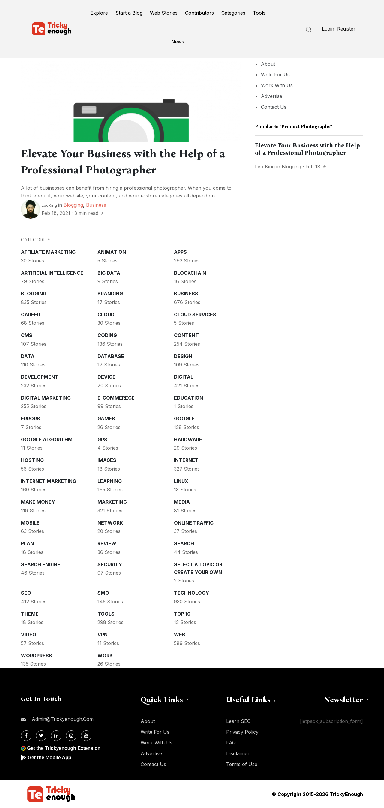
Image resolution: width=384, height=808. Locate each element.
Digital (183, 377)
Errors (30, 419)
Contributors (199, 13)
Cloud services (195, 315)
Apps (180, 252)
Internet (186, 460)
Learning (110, 481)
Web (179, 635)
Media (182, 502)
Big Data (109, 273)
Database (111, 356)
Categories (233, 13)
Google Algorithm (47, 439)
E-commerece (116, 398)
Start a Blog (129, 13)
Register (346, 29)
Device (107, 377)
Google (184, 419)
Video (28, 635)
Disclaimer (238, 753)
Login (328, 29)
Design (183, 356)
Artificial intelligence (52, 273)
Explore (99, 13)
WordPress (36, 656)
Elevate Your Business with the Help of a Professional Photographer (307, 149)
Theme (30, 614)
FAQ (231, 743)
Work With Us (277, 85)
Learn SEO (238, 721)
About (268, 64)
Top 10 (182, 614)
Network (110, 523)
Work (105, 656)
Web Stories (164, 13)
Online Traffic (194, 523)
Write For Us (275, 75)
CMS (26, 335)
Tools (259, 13)
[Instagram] (71, 735)
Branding (110, 294)
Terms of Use (241, 764)
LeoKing (49, 205)
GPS (102, 439)
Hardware (188, 439)
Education (188, 398)
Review (107, 543)
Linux (181, 481)
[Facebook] (26, 735)
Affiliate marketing (48, 252)
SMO (103, 593)
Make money (38, 502)
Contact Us (273, 107)
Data (27, 356)
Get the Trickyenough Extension (63, 748)
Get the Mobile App (49, 757)
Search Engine (40, 564)
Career (30, 315)
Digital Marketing (46, 398)
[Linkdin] (56, 735)
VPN (103, 635)
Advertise (271, 96)
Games (106, 419)
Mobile (30, 523)
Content (186, 335)
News (177, 42)
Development (39, 377)
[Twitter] (41, 735)
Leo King (265, 167)
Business (96, 205)
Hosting (32, 460)
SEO (26, 593)
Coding (107, 335)
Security (110, 564)
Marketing (112, 502)
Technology (191, 593)
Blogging (73, 205)
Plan (27, 543)
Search (184, 543)
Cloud (106, 315)
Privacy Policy (242, 732)
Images (107, 460)
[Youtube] (86, 735)
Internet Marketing (48, 481)
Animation (112, 252)
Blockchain (190, 273)
